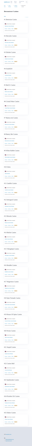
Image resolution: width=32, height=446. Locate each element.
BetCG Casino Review (9, 91)
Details (12, 28)
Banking (9, 28)
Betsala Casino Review (9, 222)
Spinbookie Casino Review (10, 386)
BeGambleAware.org (10, 439)
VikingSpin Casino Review (9, 255)
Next (5, 16)
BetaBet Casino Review (9, 271)
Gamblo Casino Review (9, 189)
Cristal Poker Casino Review (10, 108)
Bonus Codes (15, 2)
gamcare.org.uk (9, 440)
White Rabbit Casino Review (10, 157)
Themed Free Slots (21, 2)
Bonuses (6, 28)
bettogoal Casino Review (9, 206)
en (26, 1)
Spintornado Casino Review (10, 304)
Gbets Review (7, 173)
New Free (11, 2)
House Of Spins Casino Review (10, 320)
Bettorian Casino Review (9, 26)
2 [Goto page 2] (26, 17)
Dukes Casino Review (9, 419)
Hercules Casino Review (9, 42)
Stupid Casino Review (9, 353)
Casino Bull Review (8, 370)
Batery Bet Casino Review (9, 140)
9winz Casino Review (9, 337)
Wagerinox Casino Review (9, 288)
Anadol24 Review (8, 75)
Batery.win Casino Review (9, 124)
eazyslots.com (8, 434)
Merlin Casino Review (9, 239)
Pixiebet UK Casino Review (10, 402)
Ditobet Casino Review (9, 58)
